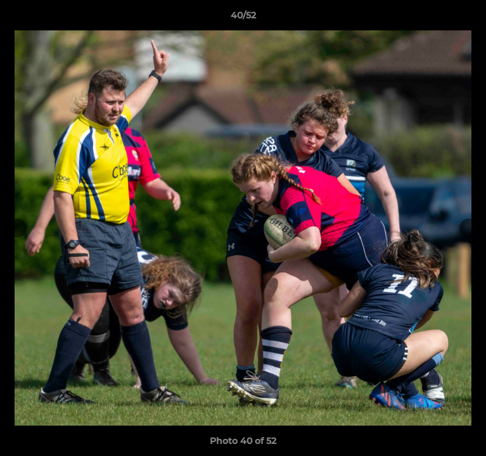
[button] (470, 18)
